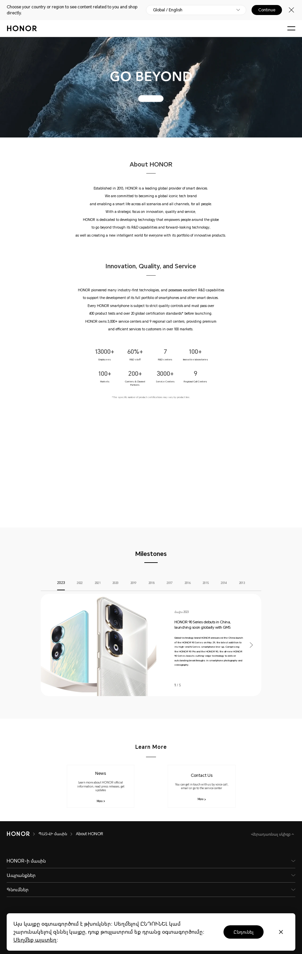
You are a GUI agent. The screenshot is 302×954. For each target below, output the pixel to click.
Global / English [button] (167, 10)
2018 (152, 583)
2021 (98, 583)
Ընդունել (244, 932)
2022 (80, 583)
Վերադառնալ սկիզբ (271, 834)
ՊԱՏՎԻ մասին (52, 834)
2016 (188, 583)
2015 (206, 583)
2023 (61, 583)
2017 (169, 583)
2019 (134, 583)
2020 (115, 583)
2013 (242, 583)
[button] (251, 645)
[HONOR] (18, 834)
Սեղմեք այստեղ (34, 940)
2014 (224, 583)
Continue (266, 10)
